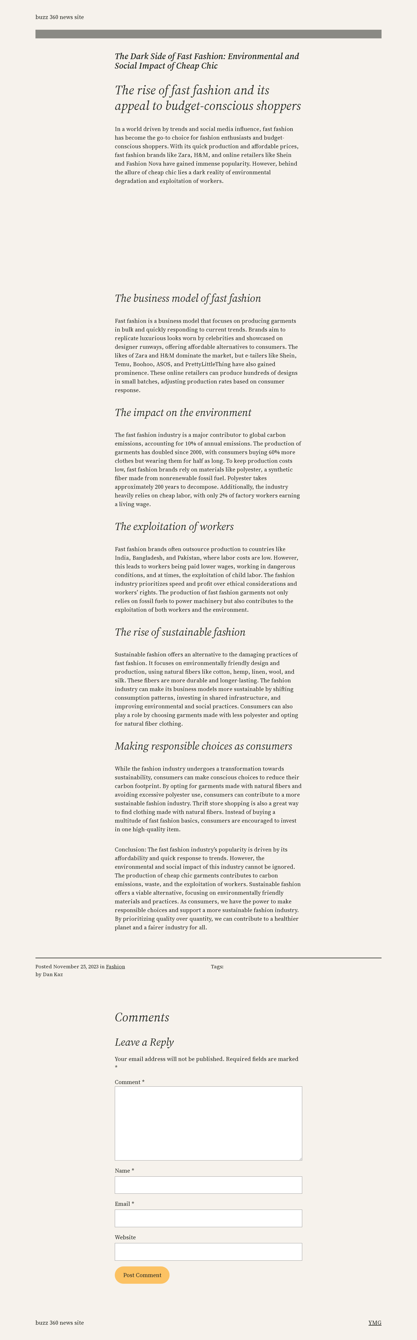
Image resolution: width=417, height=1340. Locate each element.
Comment (130, 1082)
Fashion (115, 966)
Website (125, 1237)
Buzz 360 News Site (59, 17)
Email (124, 1204)
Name (124, 1171)
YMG (375, 1323)
